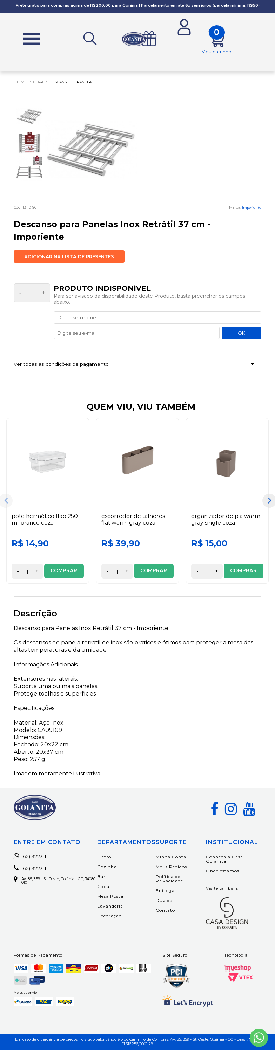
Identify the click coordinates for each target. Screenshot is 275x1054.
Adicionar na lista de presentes (69, 258)
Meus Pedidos (179, 871)
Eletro (112, 861)
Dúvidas (172, 905)
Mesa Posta (118, 900)
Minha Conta (178, 861)
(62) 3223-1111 (36, 861)
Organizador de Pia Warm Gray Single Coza (226, 524)
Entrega (172, 895)
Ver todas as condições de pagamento (67, 367)
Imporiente (251, 209)
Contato (173, 914)
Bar (109, 881)
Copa (111, 891)
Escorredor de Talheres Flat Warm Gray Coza (133, 524)
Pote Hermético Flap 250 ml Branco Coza (45, 524)
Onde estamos (225, 875)
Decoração (117, 920)
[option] (48, 505)
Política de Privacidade (177, 883)
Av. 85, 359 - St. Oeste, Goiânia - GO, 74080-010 (55, 886)
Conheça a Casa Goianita (227, 863)
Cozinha (115, 871)
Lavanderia (118, 910)
